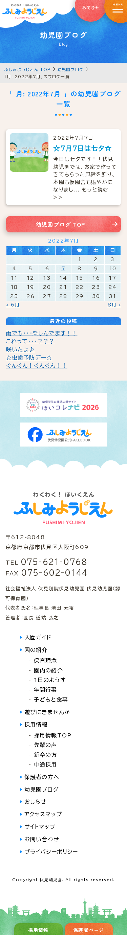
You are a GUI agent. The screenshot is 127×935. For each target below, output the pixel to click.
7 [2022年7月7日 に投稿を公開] (63, 268)
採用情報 (36, 724)
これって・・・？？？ (30, 341)
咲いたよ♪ (20, 349)
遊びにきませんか (47, 712)
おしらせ (35, 801)
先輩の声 (45, 745)
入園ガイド (37, 637)
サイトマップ (40, 826)
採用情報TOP (52, 735)
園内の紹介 (48, 670)
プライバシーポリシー (51, 851)
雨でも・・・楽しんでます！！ (42, 333)
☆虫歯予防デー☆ (29, 357)
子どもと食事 (51, 699)
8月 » (114, 304)
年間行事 (45, 689)
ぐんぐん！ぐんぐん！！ (36, 365)
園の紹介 (36, 650)
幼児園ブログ (70, 69)
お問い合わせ (41, 839)
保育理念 (45, 660)
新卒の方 (45, 754)
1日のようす (50, 680)
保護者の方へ (41, 777)
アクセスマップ (43, 814)
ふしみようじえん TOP (27, 69)
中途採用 (45, 764)
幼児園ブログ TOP (60, 224)
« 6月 (13, 304)
